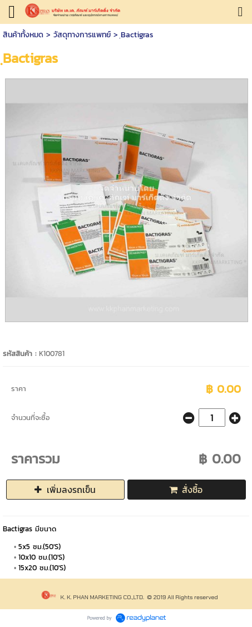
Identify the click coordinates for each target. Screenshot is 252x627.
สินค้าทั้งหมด (23, 35)
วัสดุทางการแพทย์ (82, 35)
